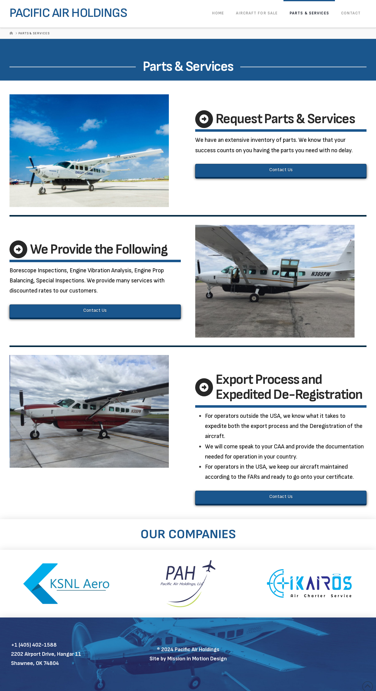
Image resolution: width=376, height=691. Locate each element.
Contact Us (281, 170)
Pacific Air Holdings (68, 13)
